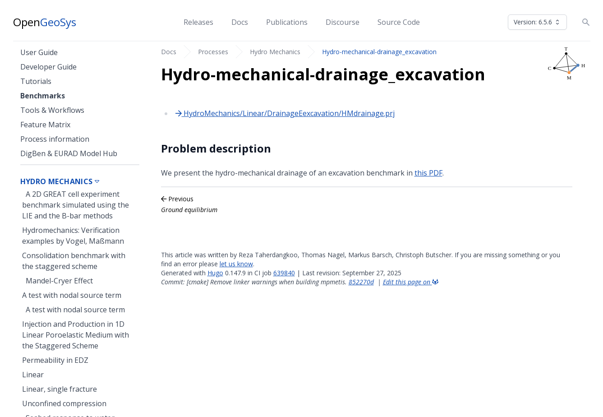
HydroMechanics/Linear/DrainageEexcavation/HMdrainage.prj (285, 113)
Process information (54, 139)
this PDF (428, 173)
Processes (213, 51)
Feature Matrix (45, 125)
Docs (239, 22)
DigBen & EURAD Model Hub (68, 153)
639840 (284, 273)
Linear (33, 375)
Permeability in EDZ (55, 360)
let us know (236, 263)
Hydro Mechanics (275, 51)
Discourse (342, 22)
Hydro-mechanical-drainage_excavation (379, 51)
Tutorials (35, 81)
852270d (361, 282)
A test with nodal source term (71, 295)
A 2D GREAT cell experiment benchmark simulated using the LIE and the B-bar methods (75, 205)
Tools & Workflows (52, 110)
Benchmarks (42, 96)
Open (44, 22)
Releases (198, 22)
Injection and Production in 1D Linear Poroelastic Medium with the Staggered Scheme (75, 335)
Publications (287, 22)
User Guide (39, 52)
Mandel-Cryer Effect (59, 281)
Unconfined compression (64, 403)
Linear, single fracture (59, 389)
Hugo (215, 273)
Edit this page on (410, 282)
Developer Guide (48, 67)
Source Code (398, 22)
